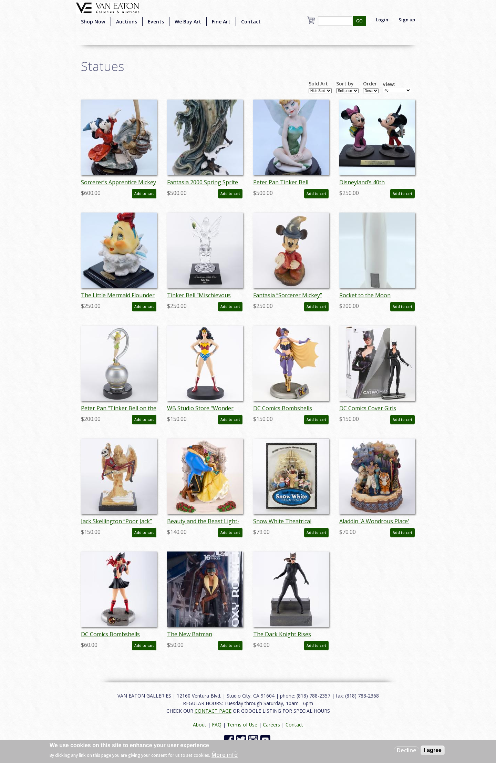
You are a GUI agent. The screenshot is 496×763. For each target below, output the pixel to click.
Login (382, 20)
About (199, 724)
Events (156, 21)
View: (389, 84)
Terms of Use (242, 724)
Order (370, 83)
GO (359, 21)
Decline (406, 750)
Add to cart (144, 193)
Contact (251, 21)
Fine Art (221, 21)
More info (224, 755)
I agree (433, 750)
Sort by (345, 83)
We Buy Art (188, 21)
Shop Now (93, 21)
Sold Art (318, 83)
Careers (271, 724)
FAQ (216, 724)
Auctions (126, 21)
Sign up (407, 20)
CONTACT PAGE (213, 711)
